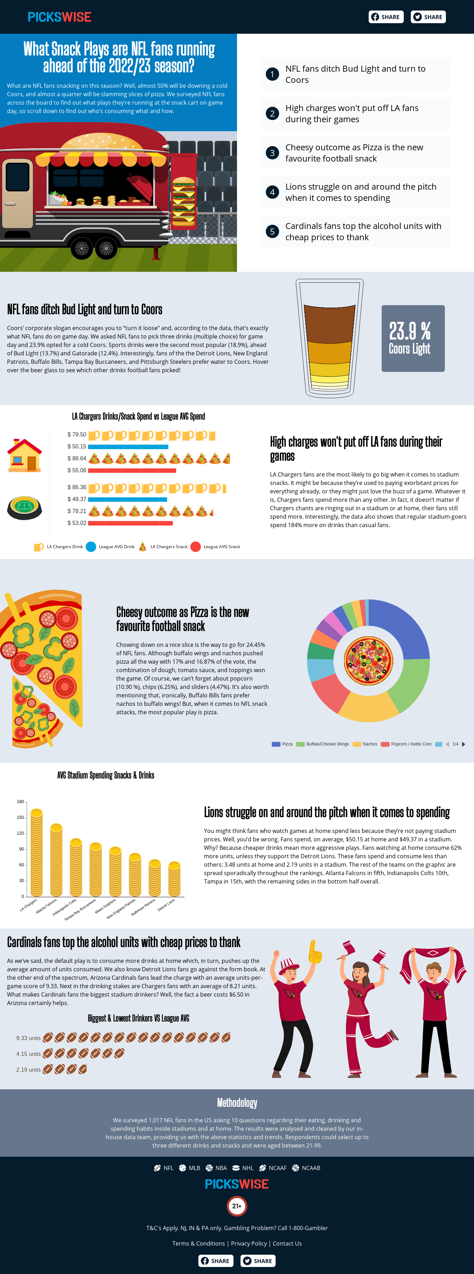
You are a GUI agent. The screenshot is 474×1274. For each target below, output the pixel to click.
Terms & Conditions (198, 1243)
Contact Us (287, 1243)
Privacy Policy (249, 1243)
